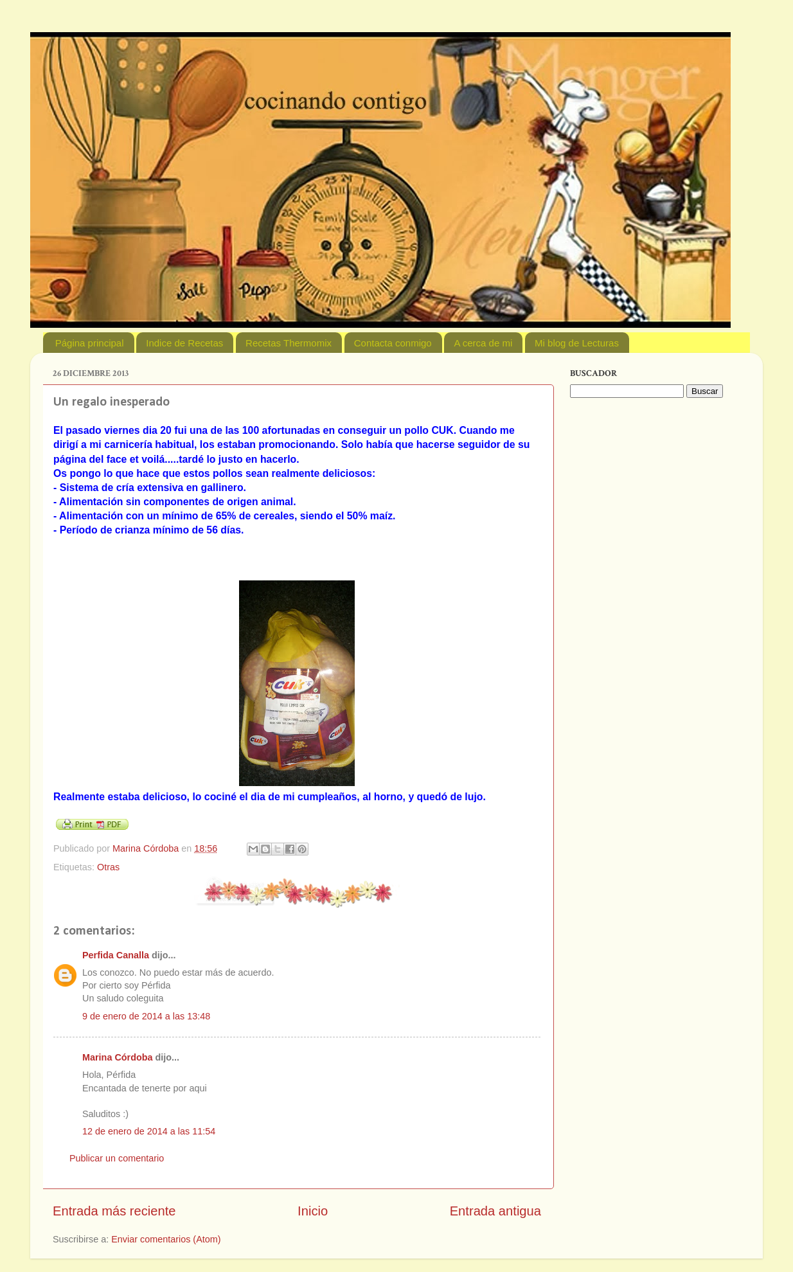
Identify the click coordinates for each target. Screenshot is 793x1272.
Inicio (313, 1211)
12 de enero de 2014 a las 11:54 (148, 1131)
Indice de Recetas (184, 342)
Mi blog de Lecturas (577, 342)
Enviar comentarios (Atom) (165, 1239)
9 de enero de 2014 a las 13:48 (146, 1016)
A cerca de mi (483, 342)
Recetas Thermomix (288, 342)
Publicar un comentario (116, 1158)
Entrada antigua (495, 1211)
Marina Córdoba (117, 1057)
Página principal (89, 342)
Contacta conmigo (393, 342)
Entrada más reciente (114, 1211)
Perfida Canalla (115, 955)
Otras (108, 867)
